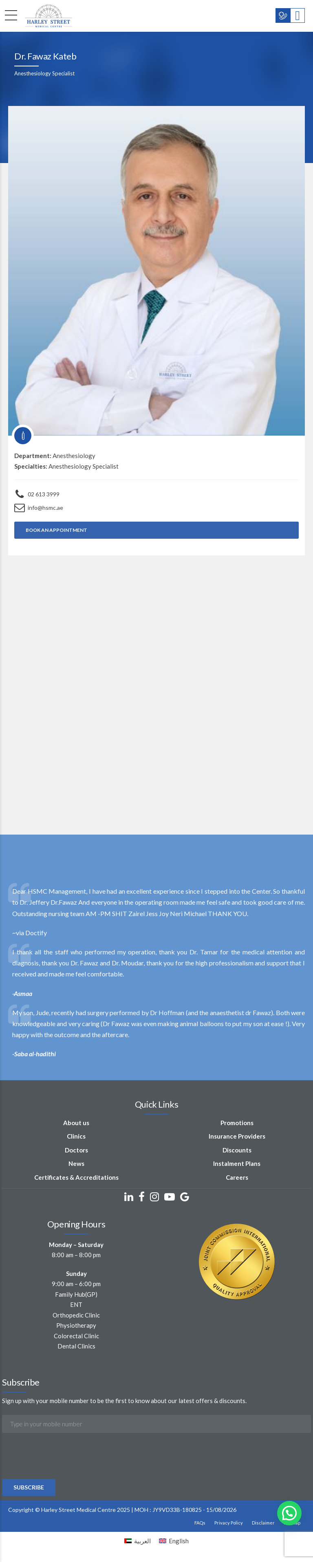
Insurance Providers (237, 1136)
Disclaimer (263, 1522)
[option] (156, 972)
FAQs (199, 1522)
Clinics (76, 1136)
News (76, 1163)
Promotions (236, 1122)
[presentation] (64, 1478)
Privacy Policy (228, 1522)
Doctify (36, 932)
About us (76, 1122)
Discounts (237, 1150)
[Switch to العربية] (137, 1541)
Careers (237, 1177)
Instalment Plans (236, 1163)
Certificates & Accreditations (76, 1177)
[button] (289, 1513)
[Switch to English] (174, 1541)
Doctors (76, 1150)
